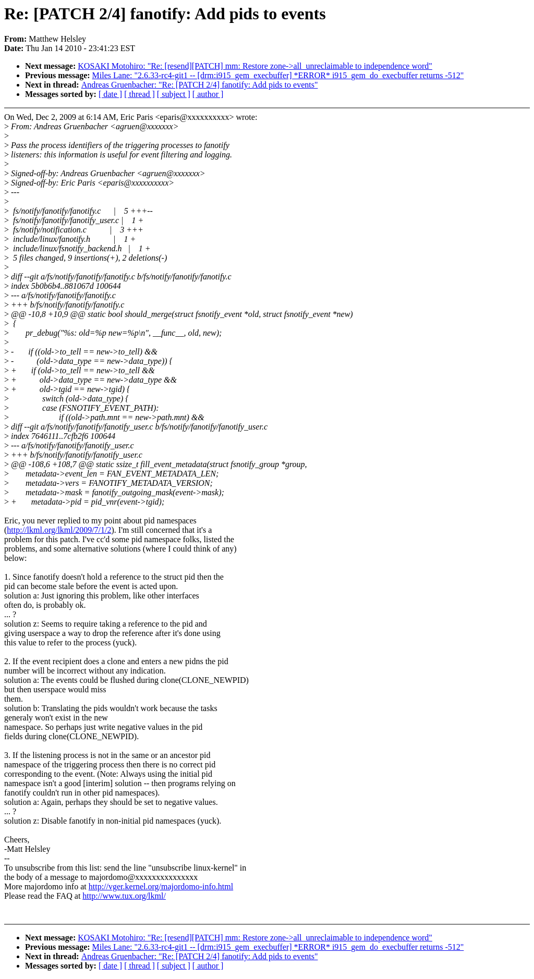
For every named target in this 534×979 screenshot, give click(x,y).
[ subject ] (173, 94)
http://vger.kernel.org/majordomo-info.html (161, 886)
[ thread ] (139, 94)
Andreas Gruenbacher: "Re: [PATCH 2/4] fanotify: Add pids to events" (199, 84)
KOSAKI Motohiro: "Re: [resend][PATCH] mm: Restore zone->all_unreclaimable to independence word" (255, 66)
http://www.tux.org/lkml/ (124, 895)
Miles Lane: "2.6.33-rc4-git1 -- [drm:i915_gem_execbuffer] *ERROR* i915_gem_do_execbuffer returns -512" (278, 75)
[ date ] (110, 94)
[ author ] (208, 94)
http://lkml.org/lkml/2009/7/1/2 (59, 529)
